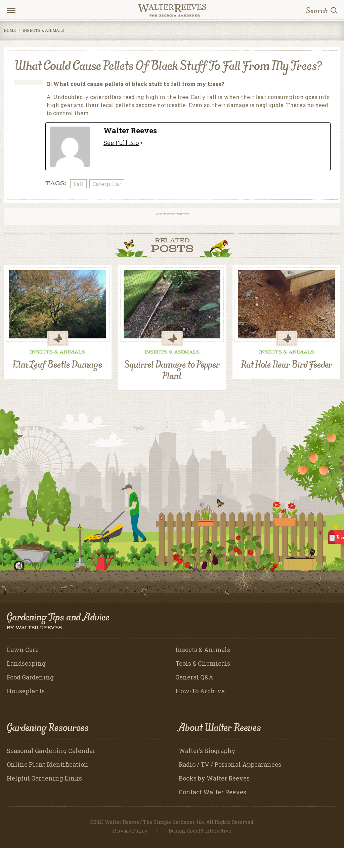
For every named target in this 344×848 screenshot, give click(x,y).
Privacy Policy (130, 831)
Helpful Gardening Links (44, 778)
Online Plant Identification (47, 764)
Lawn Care (23, 650)
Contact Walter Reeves (212, 792)
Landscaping (26, 663)
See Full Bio (121, 143)
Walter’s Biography (207, 751)
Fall (78, 183)
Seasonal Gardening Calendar (51, 751)
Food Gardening (30, 677)
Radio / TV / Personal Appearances (230, 764)
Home (10, 30)
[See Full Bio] (141, 143)
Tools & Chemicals (202, 663)
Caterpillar (106, 183)
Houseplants (26, 691)
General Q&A (194, 677)
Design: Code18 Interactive (200, 831)
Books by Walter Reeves (214, 778)
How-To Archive (200, 691)
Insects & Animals (43, 30)
